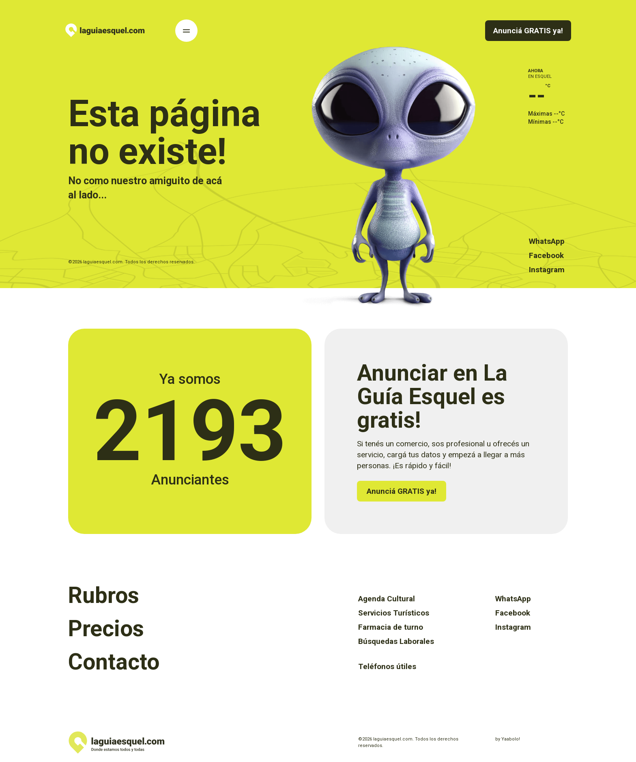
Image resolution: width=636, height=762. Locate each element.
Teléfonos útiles (387, 666)
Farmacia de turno (390, 627)
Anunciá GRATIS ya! (528, 30)
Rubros (103, 595)
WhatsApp (547, 241)
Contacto (113, 661)
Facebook (546, 255)
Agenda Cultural (386, 598)
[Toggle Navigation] (186, 30)
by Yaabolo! (507, 739)
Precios (106, 628)
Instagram (547, 269)
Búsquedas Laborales (396, 641)
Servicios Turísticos (393, 613)
